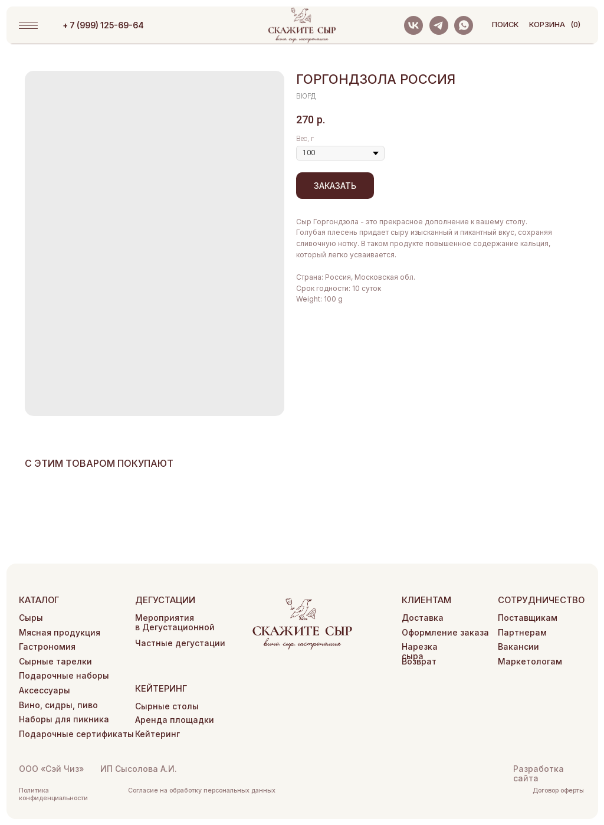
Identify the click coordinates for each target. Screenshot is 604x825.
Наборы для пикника (64, 719)
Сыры (31, 618)
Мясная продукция (59, 632)
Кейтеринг (157, 734)
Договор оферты (558, 790)
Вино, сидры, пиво (58, 705)
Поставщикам (527, 618)
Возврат (419, 661)
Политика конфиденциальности (53, 794)
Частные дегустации (180, 643)
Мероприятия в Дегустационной (175, 622)
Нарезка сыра (420, 651)
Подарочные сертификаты (76, 734)
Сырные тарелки (55, 661)
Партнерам (522, 632)
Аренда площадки (174, 720)
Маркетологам (530, 661)
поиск (505, 24)
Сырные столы (167, 706)
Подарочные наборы (64, 675)
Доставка (423, 618)
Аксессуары (44, 690)
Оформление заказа (445, 632)
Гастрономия (47, 647)
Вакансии (518, 647)
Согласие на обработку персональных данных (201, 790)
